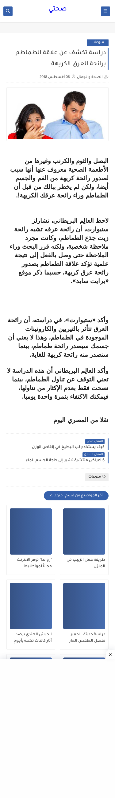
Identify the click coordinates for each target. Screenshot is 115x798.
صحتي (57, 9)
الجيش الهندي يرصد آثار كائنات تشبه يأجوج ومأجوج (32, 638)
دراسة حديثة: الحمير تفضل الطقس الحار (87, 638)
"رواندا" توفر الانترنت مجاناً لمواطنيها (34, 563)
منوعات (97, 43)
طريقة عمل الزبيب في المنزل (86, 563)
